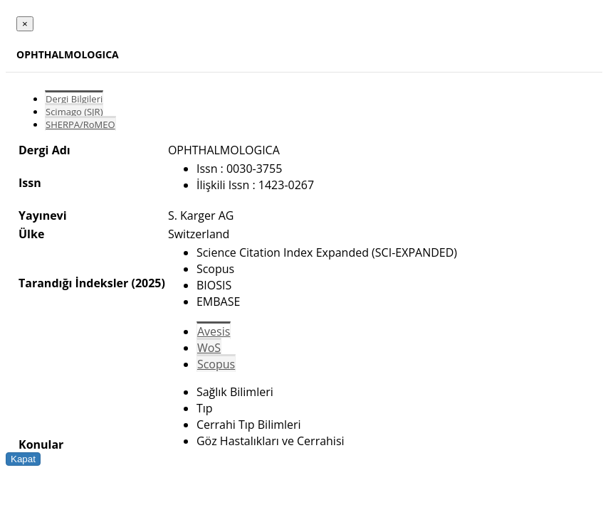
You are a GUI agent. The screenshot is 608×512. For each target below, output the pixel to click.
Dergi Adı (44, 150)
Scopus (216, 364)
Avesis (213, 331)
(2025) (147, 283)
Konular (41, 444)
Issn (30, 183)
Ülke (31, 234)
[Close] (24, 23)
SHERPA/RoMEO (80, 124)
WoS (209, 348)
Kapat (23, 459)
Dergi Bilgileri (74, 98)
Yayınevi (43, 215)
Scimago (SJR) (74, 111)
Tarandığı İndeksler (73, 283)
